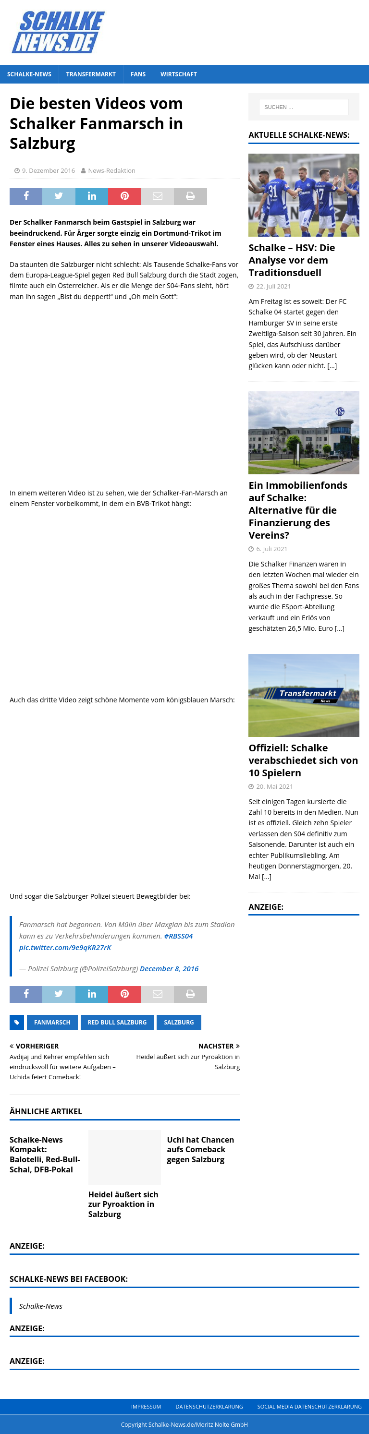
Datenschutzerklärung (209, 1406)
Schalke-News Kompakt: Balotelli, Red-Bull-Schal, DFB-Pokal (45, 1154)
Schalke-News (29, 74)
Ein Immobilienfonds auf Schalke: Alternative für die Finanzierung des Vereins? (297, 510)
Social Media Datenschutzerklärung (310, 1406)
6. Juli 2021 (271, 548)
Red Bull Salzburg (117, 1022)
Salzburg (179, 1022)
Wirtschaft (178, 74)
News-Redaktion (111, 170)
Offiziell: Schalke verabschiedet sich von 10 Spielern (303, 760)
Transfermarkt (91, 74)
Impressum (146, 1406)
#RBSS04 (178, 935)
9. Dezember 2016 (48, 170)
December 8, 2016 (169, 968)
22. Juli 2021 (273, 286)
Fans (138, 74)
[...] (332, 365)
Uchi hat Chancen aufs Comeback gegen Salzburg (200, 1149)
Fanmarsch (52, 1022)
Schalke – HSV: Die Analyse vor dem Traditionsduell (291, 260)
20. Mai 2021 (274, 786)
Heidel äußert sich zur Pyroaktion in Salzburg (123, 1204)
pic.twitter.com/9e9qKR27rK (65, 947)
